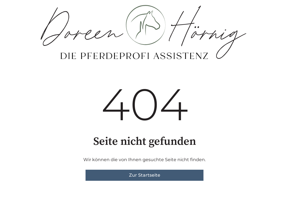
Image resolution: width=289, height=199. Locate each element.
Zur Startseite (144, 175)
